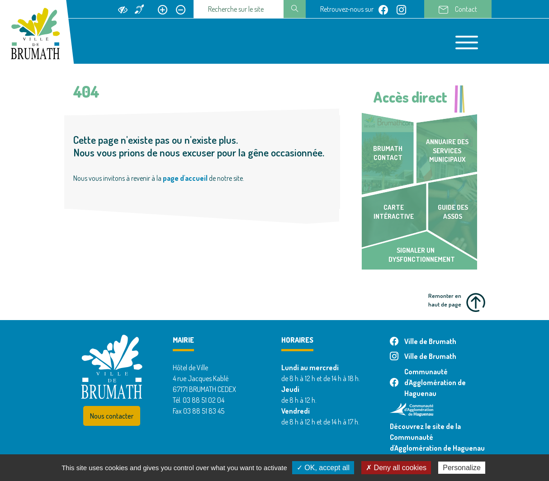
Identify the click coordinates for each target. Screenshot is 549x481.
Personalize (462, 468)
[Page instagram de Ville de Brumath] (401, 9)
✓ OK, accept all (323, 468)
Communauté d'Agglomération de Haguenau (428, 382)
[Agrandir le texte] (162, 9)
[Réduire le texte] (180, 9)
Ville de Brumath (423, 341)
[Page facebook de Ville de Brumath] (383, 9)
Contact (458, 9)
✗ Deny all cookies (396, 468)
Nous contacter (111, 415)
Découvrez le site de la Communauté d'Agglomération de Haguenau (437, 437)
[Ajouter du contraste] (122, 9)
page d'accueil (185, 178)
